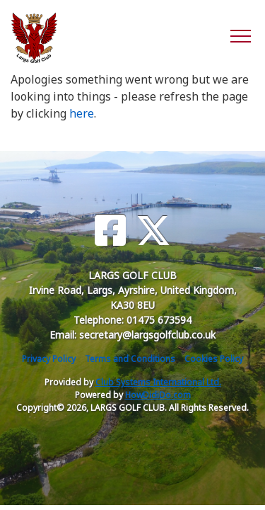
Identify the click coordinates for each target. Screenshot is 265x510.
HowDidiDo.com (158, 395)
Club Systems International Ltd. (158, 382)
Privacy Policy (49, 359)
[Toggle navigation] (240, 35)
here (81, 113)
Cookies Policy (213, 359)
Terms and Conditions (130, 359)
